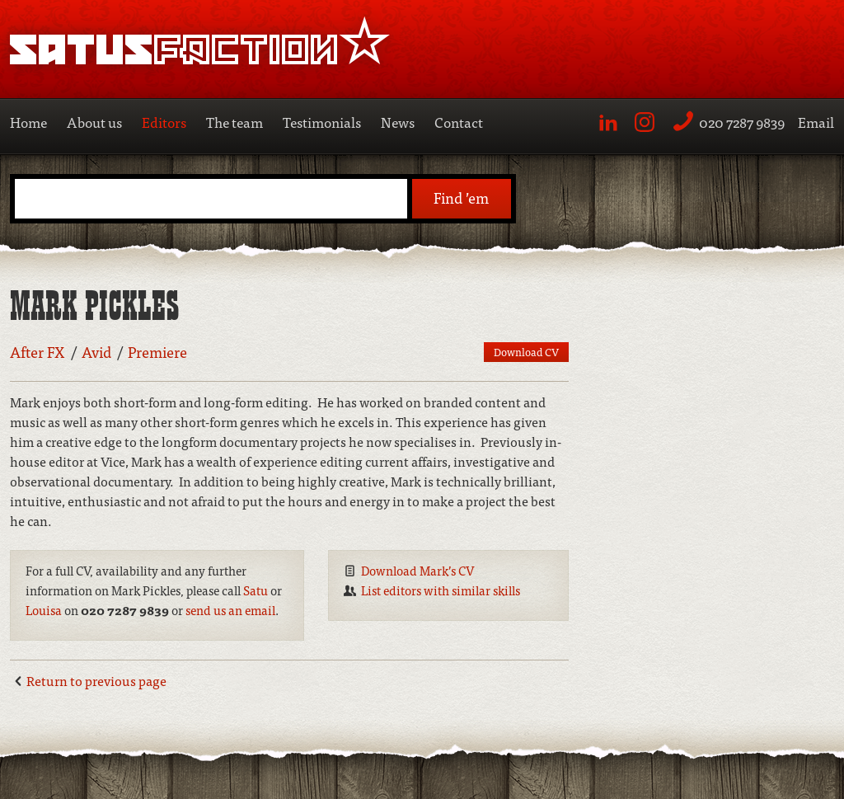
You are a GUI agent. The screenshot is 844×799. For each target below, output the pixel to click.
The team (234, 121)
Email (816, 121)
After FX (37, 352)
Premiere (157, 352)
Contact (458, 121)
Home (28, 121)
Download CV (526, 351)
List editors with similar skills (440, 590)
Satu (255, 590)
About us (94, 121)
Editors (164, 121)
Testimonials (322, 121)
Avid (96, 352)
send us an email (230, 609)
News (398, 121)
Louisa (44, 609)
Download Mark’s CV (418, 570)
